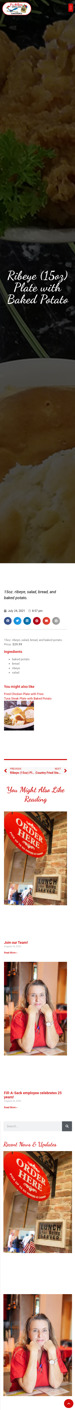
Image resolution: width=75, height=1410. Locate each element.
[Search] (67, 1130)
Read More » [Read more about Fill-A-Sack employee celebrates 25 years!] (10, 1110)
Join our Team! (16, 946)
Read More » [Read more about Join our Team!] (10, 956)
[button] (70, 8)
